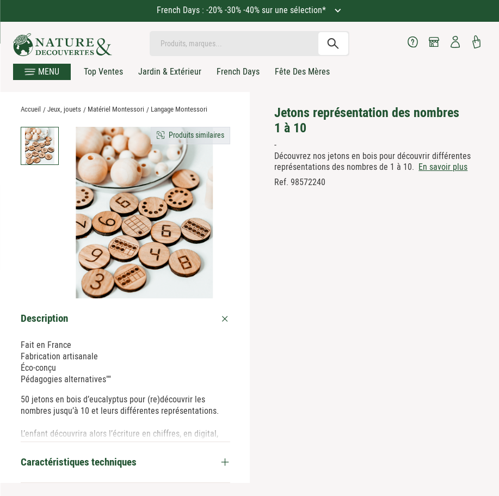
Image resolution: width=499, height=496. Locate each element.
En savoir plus (442, 167)
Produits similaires (196, 135)
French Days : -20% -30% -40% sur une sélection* (242, 10)
